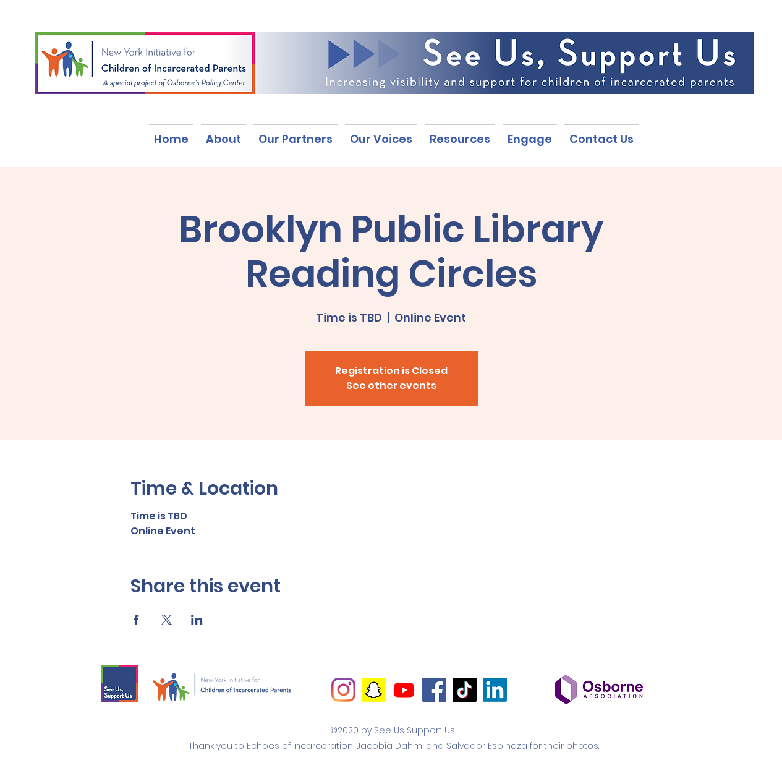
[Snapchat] (374, 690)
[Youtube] (404, 690)
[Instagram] (343, 690)
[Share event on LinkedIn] (197, 620)
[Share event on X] (166, 620)
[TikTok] (465, 690)
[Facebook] (434, 690)
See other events (391, 385)
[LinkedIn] (495, 690)
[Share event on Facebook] (136, 620)
